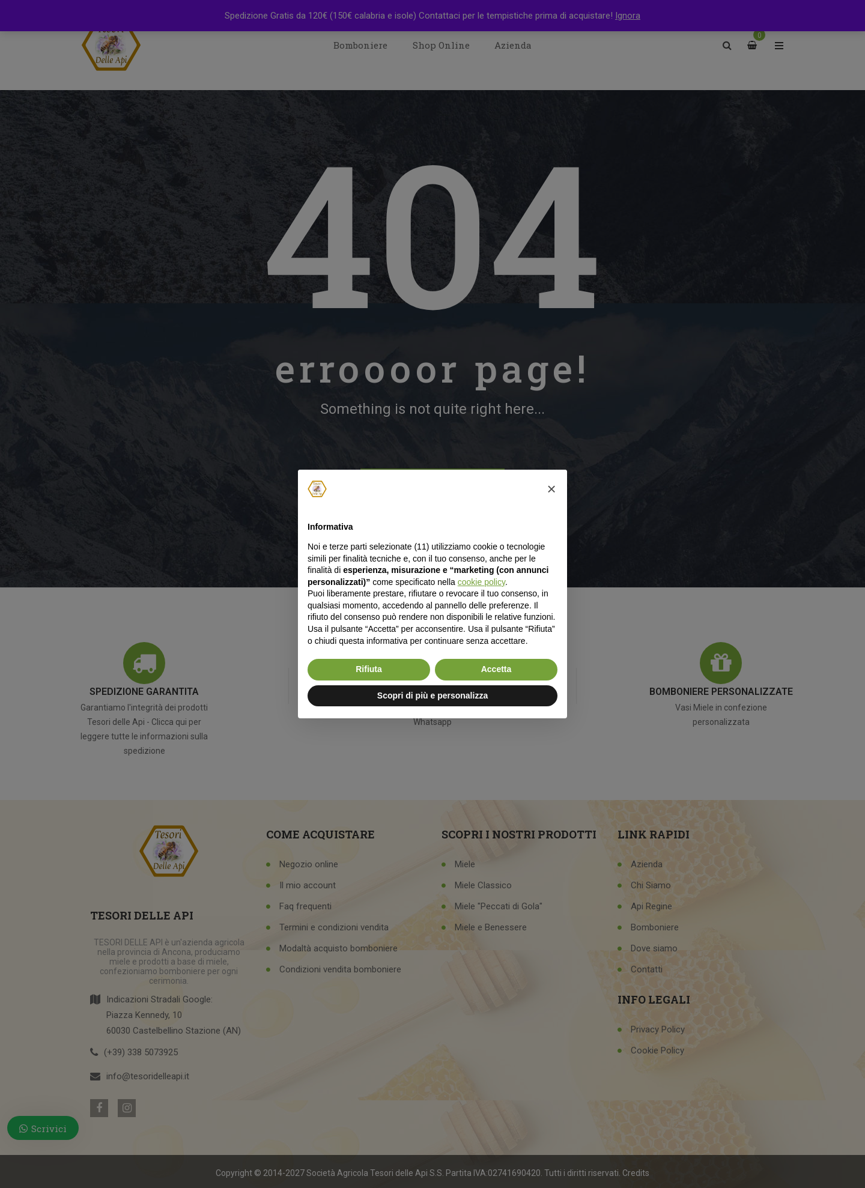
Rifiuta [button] (369, 669)
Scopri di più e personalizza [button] (432, 695)
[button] (551, 489)
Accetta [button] (496, 669)
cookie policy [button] (481, 582)
